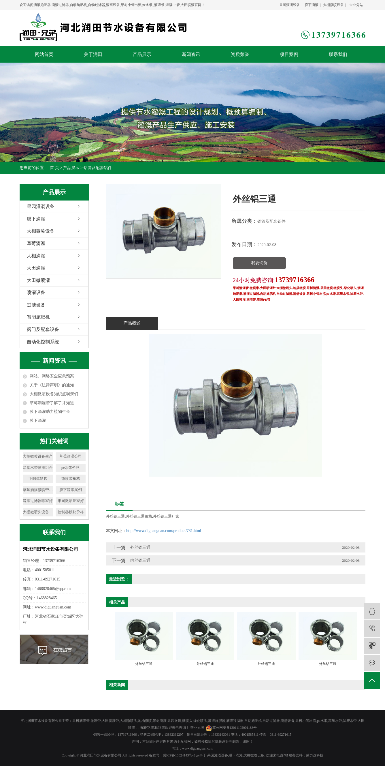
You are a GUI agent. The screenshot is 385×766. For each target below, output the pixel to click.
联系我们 (338, 54)
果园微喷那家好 (71, 501)
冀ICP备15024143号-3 (179, 755)
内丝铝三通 (140, 560)
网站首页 (44, 54)
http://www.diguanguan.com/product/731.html (163, 531)
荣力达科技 (314, 755)
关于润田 (93, 54)
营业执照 (197, 728)
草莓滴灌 (36, 243)
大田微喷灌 (38, 280)
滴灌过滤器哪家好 (38, 501)
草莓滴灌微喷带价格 (38, 490)
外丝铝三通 (115, 516)
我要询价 (259, 263)
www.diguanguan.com (197, 748)
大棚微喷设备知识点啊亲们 (54, 394)
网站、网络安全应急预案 (52, 376)
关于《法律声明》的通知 (52, 385)
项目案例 (289, 54)
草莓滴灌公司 (70, 456)
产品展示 (142, 54)
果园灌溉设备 (289, 5)
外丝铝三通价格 (139, 516)
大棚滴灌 (36, 255)
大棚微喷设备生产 (38, 456)
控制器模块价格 (71, 512)
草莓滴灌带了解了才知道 (52, 403)
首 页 (54, 168)
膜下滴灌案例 (70, 490)
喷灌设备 (36, 292)
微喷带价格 (70, 478)
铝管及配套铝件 (98, 168)
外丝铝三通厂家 (166, 516)
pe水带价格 (70, 467)
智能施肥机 (38, 316)
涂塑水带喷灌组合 (38, 467)
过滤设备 (36, 304)
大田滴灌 (36, 267)
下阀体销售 (38, 478)
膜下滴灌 (311, 5)
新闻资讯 (191, 54)
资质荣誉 (240, 54)
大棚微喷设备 (333, 5)
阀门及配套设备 (43, 329)
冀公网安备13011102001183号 (234, 728)
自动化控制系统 (43, 341)
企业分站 (356, 5)
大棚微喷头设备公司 (38, 512)
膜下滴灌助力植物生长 (50, 411)
